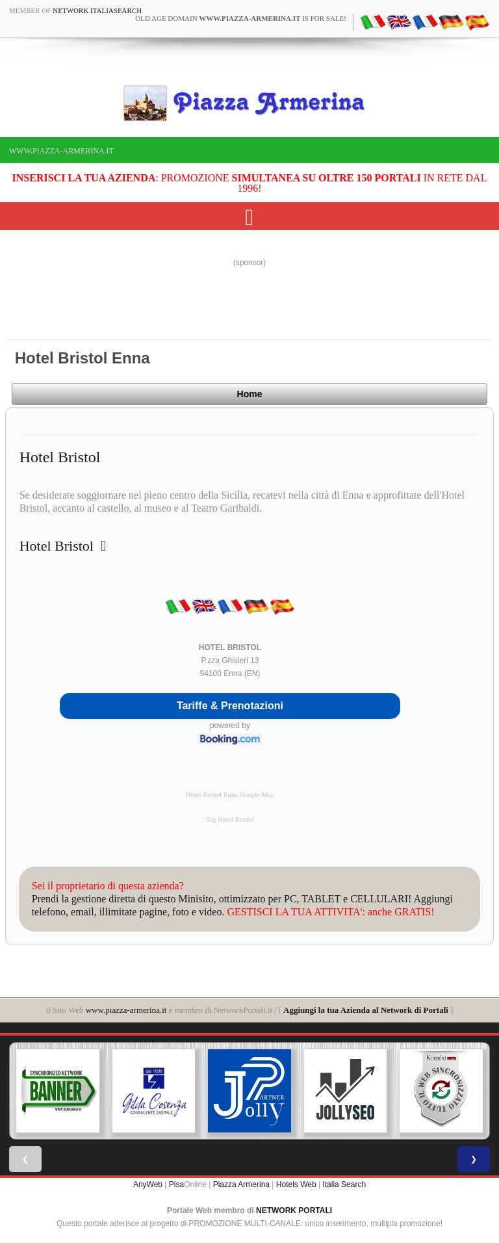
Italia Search (344, 1184)
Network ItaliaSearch (97, 10)
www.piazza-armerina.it (61, 150)
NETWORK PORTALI (294, 1210)
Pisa (176, 1184)
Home (249, 394)
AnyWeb (147, 1184)
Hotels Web (296, 1184)
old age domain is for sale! (240, 18)
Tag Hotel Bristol (230, 819)
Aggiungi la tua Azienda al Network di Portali (365, 1010)
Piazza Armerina (241, 1184)
